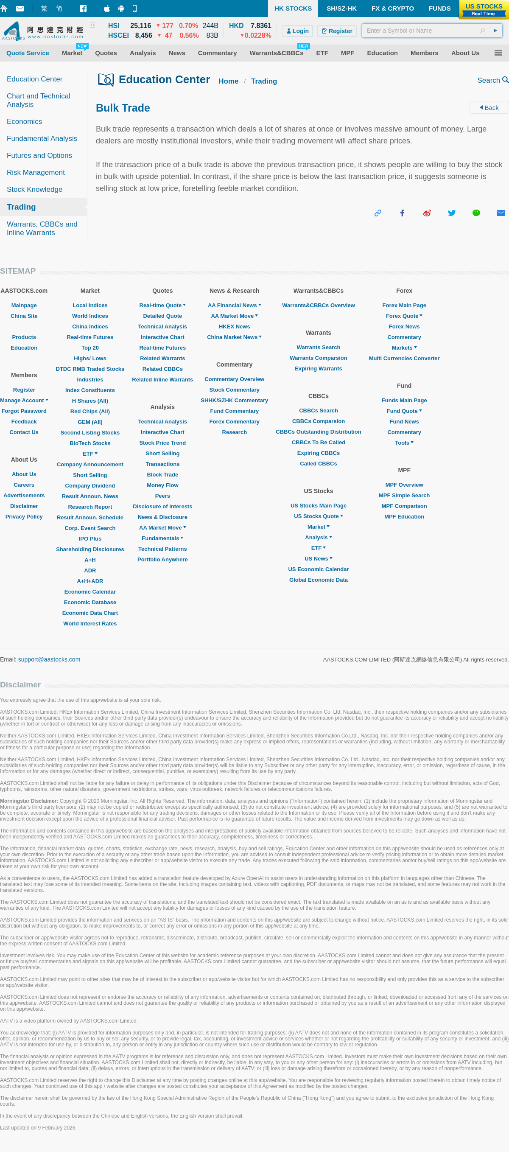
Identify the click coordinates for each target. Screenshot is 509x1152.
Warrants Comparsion (318, 358)
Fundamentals (162, 538)
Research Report (90, 507)
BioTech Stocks (90, 443)
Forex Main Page (404, 305)
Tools (404, 443)
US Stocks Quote (318, 516)
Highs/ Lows (90, 358)
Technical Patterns (162, 549)
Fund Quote (404, 411)
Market (319, 527)
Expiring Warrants (318, 368)
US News (319, 558)
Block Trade (162, 474)
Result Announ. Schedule (90, 517)
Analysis (318, 537)
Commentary (404, 337)
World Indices (90, 316)
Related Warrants (162, 358)
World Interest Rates (90, 623)
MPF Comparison (404, 506)
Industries (90, 379)
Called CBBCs (318, 463)
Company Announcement (90, 464)
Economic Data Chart (90, 613)
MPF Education (404, 516)
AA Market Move (162, 527)
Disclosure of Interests (162, 506)
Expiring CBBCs (318, 453)
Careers (24, 485)
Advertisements (24, 495)
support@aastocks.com (49, 659)
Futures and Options (39, 155)
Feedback (24, 421)
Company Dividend (90, 485)
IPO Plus (90, 538)
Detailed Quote (162, 316)
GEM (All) (90, 422)
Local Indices (90, 305)
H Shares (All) (90, 401)
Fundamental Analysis (42, 139)
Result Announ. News (90, 496)
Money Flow (162, 485)
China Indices (90, 326)
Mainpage (24, 305)
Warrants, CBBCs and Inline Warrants (42, 228)
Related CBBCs (163, 369)
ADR (90, 570)
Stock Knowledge (34, 189)
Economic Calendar (90, 592)
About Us (24, 474)
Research (234, 432)
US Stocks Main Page (319, 505)
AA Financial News (234, 305)
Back (489, 107)
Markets (404, 348)
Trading (21, 206)
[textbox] (432, 30)
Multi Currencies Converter (404, 358)
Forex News (404, 326)
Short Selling (90, 475)
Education (24, 348)
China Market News (234, 337)
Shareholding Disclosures (90, 549)
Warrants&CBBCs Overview (318, 305)
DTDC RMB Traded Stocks (90, 369)
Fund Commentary (234, 411)
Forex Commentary (235, 421)
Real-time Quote (163, 305)
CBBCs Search (318, 410)
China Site (24, 316)
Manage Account (24, 400)
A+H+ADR (90, 581)
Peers (162, 496)
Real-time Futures (90, 337)
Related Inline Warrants (162, 379)
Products (24, 337)
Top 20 (90, 348)
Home (228, 81)
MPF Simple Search (404, 495)
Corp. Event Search (89, 528)
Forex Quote (404, 316)
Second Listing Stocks (90, 432)
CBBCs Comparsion (318, 421)
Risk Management (36, 172)
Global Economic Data (318, 580)
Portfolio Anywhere (162, 559)
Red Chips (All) (90, 411)
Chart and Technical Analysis (38, 100)
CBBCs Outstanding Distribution (318, 432)
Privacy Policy (24, 516)
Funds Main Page (404, 400)
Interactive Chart (163, 337)
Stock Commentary (235, 390)
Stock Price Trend (162, 443)
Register (24, 390)
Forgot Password (24, 411)
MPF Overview (404, 485)
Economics (24, 122)
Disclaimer (24, 506)
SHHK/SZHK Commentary (234, 400)
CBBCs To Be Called (318, 442)
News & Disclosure (162, 517)
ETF (90, 454)
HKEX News (234, 326)
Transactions (162, 464)
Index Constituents (90, 390)
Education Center (34, 79)
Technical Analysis (162, 326)
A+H (89, 560)
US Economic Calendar (318, 569)
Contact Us (24, 432)
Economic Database (90, 602)
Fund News (404, 421)
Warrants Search (319, 347)
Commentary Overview (234, 379)
